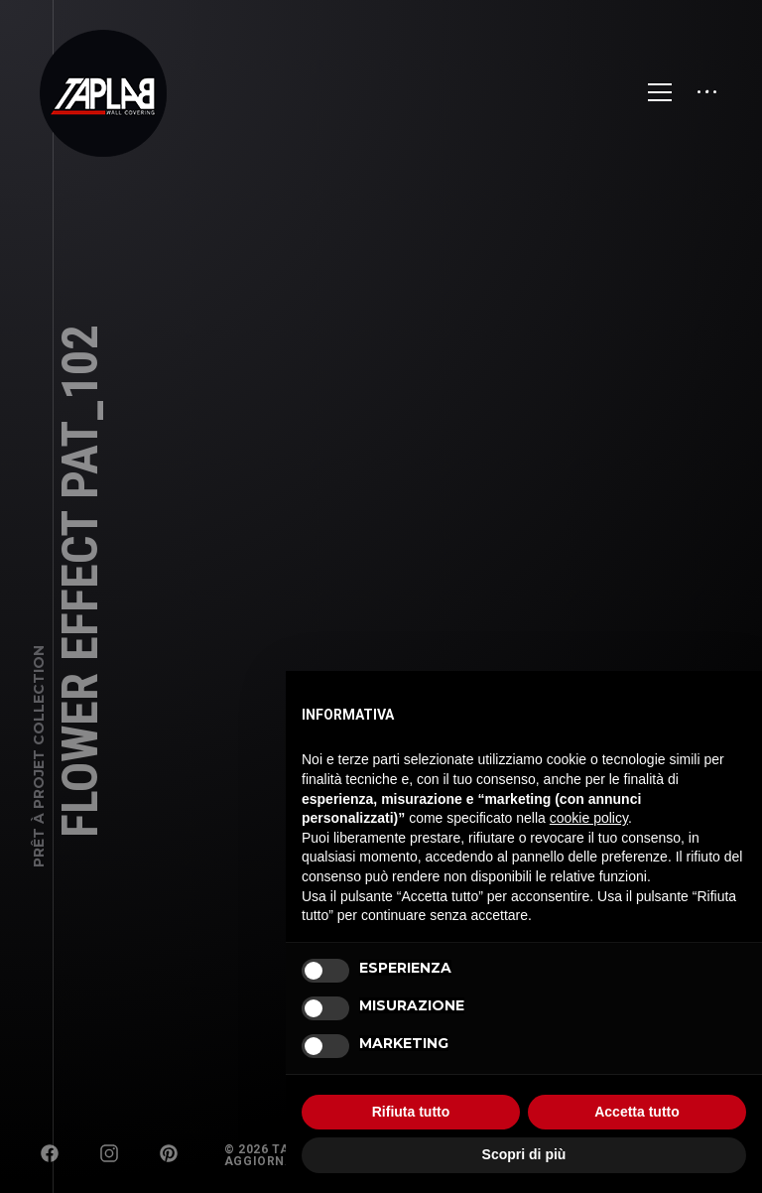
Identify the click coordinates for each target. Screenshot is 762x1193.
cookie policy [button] (589, 818)
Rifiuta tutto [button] (411, 1112)
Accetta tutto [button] (637, 1112)
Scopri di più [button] (524, 1154)
